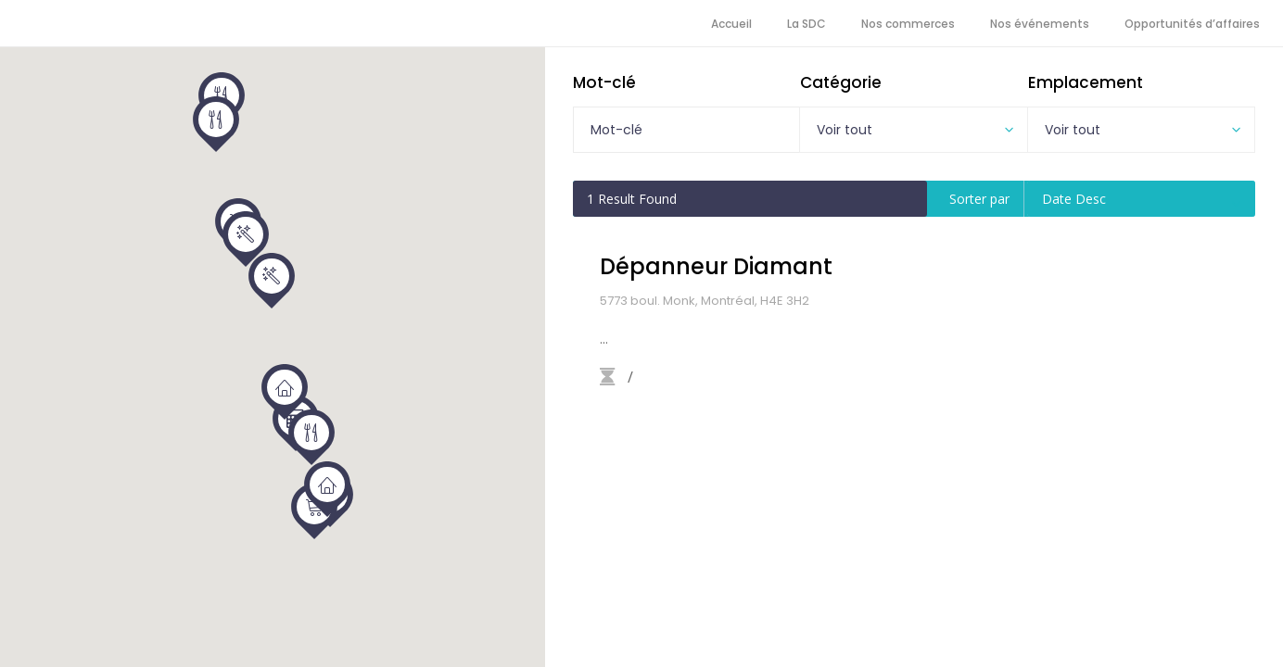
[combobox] (913, 130)
